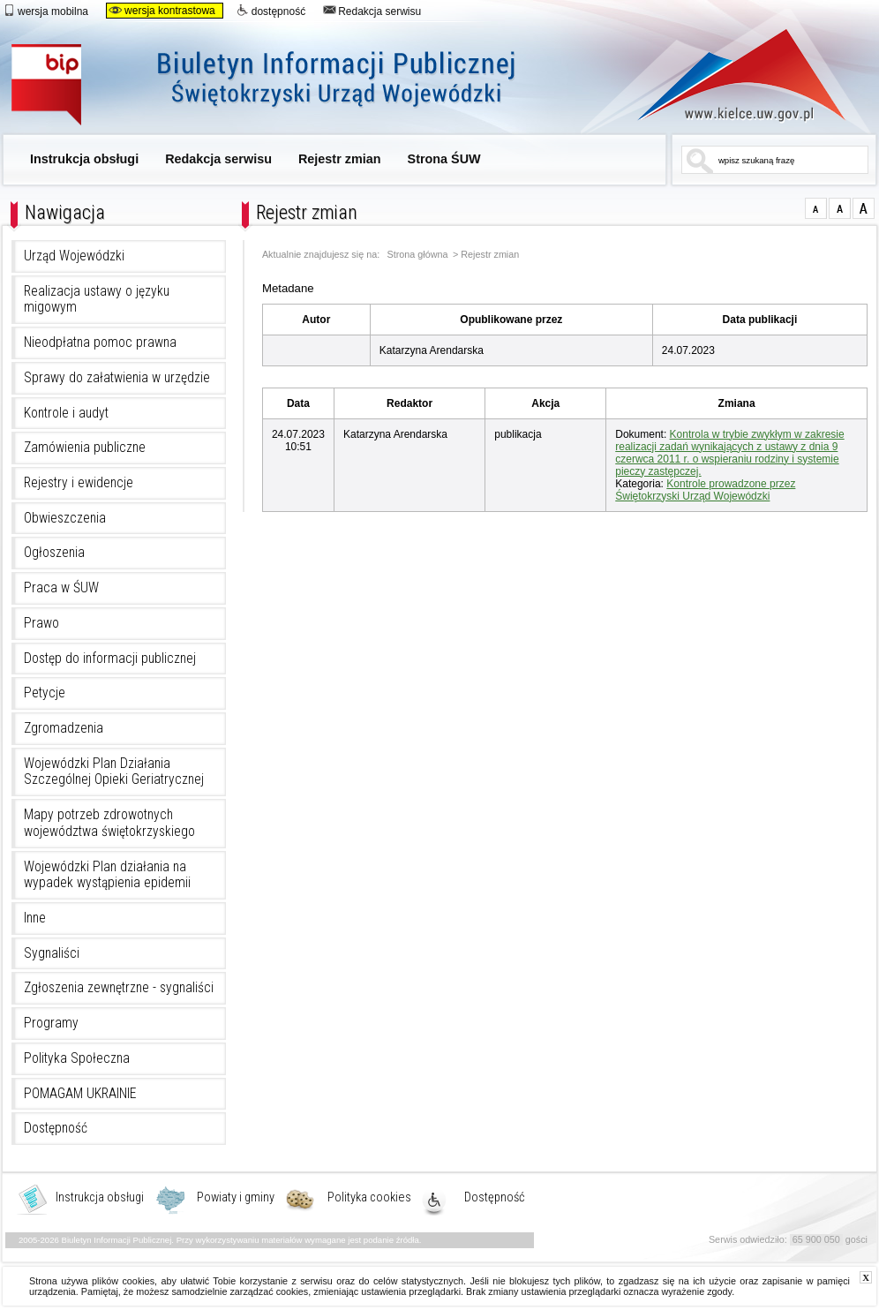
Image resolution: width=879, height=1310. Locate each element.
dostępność (271, 10)
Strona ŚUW (444, 159)
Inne (35, 918)
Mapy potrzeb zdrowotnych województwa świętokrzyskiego (109, 823)
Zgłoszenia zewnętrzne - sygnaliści (119, 988)
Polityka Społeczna (77, 1058)
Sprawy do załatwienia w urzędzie (117, 378)
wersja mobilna (45, 10)
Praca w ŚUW (61, 588)
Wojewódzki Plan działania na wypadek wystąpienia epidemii (107, 875)
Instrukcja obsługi (84, 159)
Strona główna (417, 255)
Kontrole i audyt (66, 413)
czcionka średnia (840, 208)
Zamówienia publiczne (85, 447)
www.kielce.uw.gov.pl (728, 75)
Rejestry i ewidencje (78, 483)
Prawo (41, 623)
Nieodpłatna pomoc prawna (100, 342)
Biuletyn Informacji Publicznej (282, 86)
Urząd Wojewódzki (74, 256)
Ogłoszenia (54, 553)
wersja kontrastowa (162, 10)
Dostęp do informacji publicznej (110, 658)
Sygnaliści (51, 953)
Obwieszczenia (65, 518)
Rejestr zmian (339, 159)
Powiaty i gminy (235, 1198)
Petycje (44, 693)
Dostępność (55, 1128)
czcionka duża (864, 208)
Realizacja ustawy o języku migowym (96, 299)
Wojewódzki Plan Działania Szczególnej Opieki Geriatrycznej (114, 772)
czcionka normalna (816, 208)
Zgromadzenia (63, 728)
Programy (51, 1023)
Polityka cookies (369, 1198)
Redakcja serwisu (372, 10)
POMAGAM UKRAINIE (80, 1094)
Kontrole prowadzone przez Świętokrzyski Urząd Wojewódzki (705, 490)
